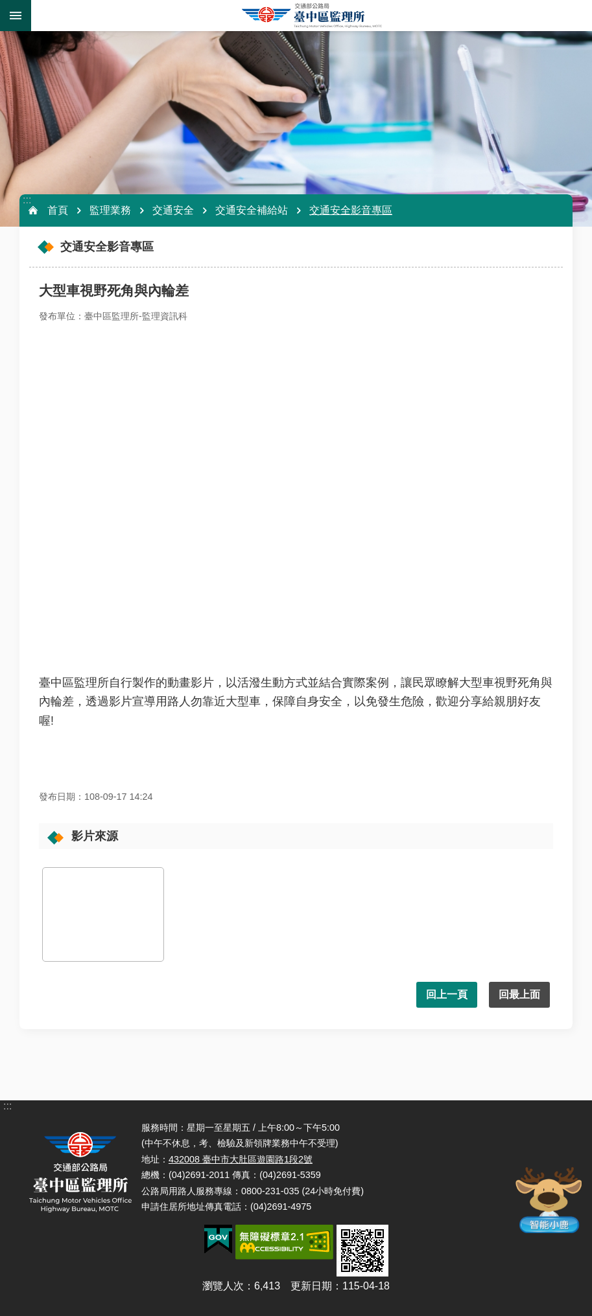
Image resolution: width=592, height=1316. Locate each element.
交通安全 (173, 210)
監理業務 (110, 210)
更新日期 (311, 1285)
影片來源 (94, 836)
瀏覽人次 (223, 1285)
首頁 (57, 210)
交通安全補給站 (251, 210)
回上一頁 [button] (447, 994)
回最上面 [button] (519, 994)
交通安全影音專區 (350, 210)
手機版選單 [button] (15, 15)
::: (27, 199)
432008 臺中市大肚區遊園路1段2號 (241, 1159)
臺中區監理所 (311, 15)
